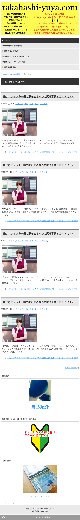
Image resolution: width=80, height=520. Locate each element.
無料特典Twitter (10, 67)
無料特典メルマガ (11, 51)
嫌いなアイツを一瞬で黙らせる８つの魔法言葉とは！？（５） (38, 233)
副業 (32, 103)
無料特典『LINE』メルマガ (14, 62)
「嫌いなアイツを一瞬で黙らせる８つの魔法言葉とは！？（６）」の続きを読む (42, 221)
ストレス (19, 103)
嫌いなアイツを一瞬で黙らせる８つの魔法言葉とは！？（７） (38, 96)
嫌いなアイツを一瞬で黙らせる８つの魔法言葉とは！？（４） (38, 302)
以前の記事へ (71, 367)
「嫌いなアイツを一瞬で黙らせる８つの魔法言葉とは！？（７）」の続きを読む (42, 152)
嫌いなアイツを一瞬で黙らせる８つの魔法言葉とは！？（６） (38, 165)
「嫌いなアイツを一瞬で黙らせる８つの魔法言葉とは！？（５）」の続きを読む (42, 289)
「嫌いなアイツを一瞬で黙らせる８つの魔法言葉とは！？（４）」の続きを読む (42, 358)
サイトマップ (9, 503)
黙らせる (43, 103)
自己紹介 (40, 406)
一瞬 (26, 103)
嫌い (36, 103)
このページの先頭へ (42, 517)
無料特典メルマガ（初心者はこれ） (17, 56)
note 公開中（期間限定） (14, 46)
